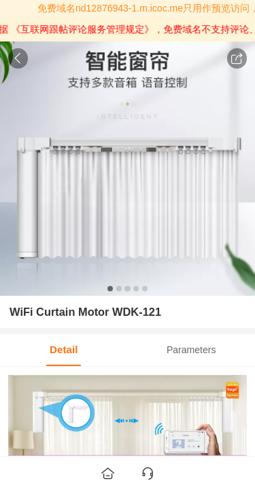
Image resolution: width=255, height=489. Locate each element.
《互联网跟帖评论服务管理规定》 (91, 29)
